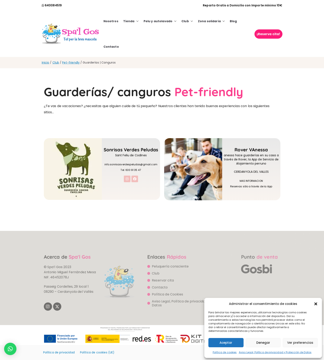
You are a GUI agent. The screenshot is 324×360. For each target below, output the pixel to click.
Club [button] (187, 21)
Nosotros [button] (110, 21)
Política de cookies (225, 352)
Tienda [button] (131, 21)
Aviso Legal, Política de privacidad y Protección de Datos (275, 352)
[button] (316, 304)
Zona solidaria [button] (211, 21)
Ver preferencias (300, 342)
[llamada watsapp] (52, 5)
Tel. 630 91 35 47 (131, 175)
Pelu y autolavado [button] (160, 21)
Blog (233, 21)
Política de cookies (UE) (97, 352)
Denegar (263, 342)
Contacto (111, 47)
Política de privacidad (59, 352)
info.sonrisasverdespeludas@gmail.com (131, 169)
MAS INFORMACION (251, 186)
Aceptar (225, 342)
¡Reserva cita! (268, 34)
